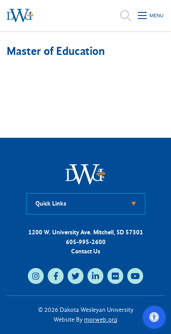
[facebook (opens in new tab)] (56, 276)
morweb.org (101, 319)
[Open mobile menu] (151, 15)
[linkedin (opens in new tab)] (95, 276)
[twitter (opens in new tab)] (76, 276)
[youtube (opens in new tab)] (135, 276)
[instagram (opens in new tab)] (36, 276)
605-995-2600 (86, 242)
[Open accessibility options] (154, 317)
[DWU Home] (85, 174)
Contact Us (85, 251)
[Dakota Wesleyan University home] (20, 15)
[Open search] (125, 15)
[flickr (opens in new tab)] (115, 276)
